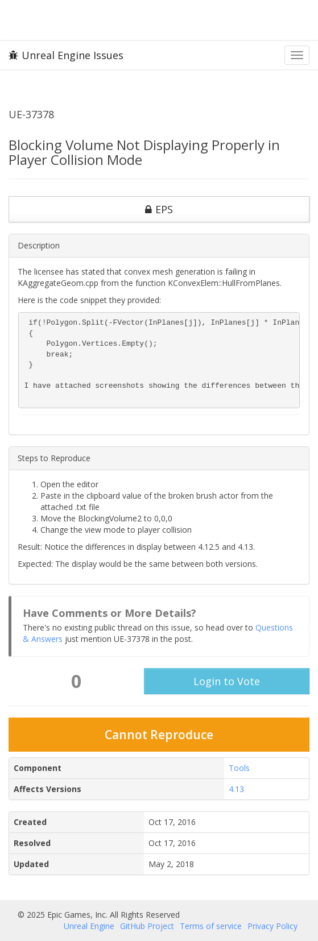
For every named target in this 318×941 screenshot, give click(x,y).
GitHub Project (147, 926)
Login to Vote (226, 681)
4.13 (236, 789)
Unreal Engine (89, 926)
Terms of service (211, 926)
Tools (239, 767)
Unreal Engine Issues (66, 55)
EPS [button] (159, 209)
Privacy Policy (272, 926)
